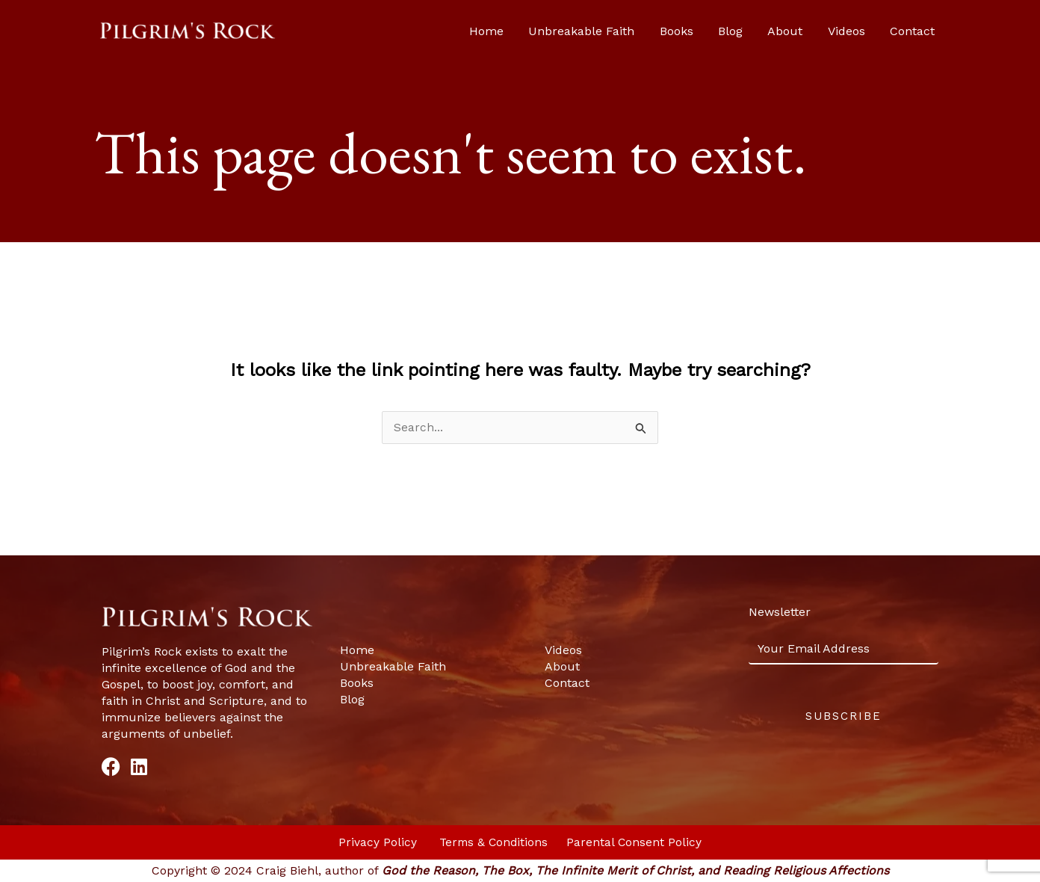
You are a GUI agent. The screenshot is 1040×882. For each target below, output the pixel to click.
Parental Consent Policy (636, 843)
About (804, 31)
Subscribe (843, 717)
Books (709, 31)
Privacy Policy (377, 843)
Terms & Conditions (495, 843)
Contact (917, 31)
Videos (858, 31)
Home (533, 31)
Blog (756, 31)
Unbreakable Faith (622, 31)
